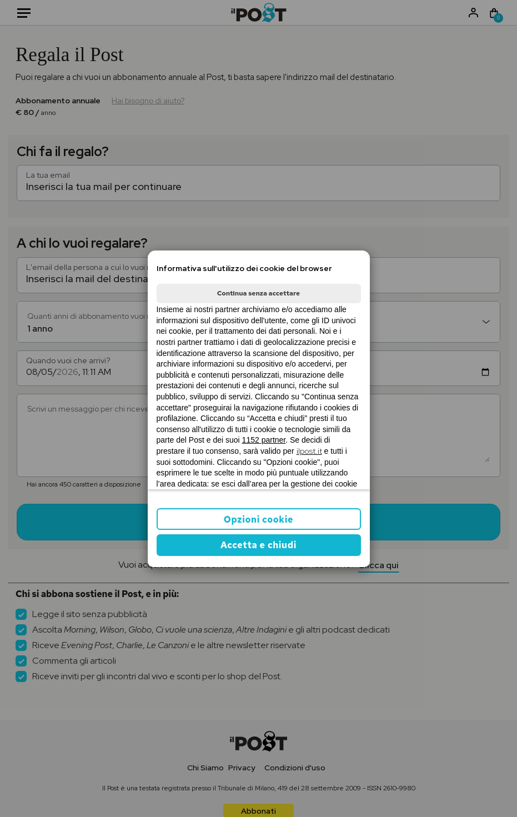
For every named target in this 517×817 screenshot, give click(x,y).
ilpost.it (309, 451)
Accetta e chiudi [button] (258, 545)
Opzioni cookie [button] (258, 519)
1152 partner (264, 439)
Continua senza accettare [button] (258, 293)
